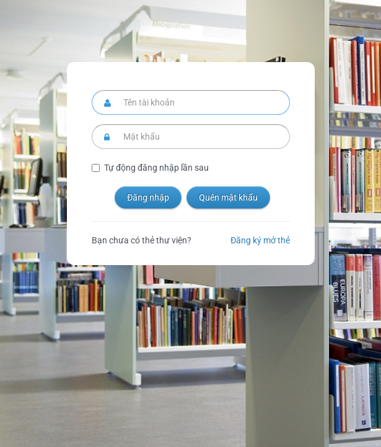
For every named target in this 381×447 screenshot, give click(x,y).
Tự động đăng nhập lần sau (156, 168)
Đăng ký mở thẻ (260, 240)
